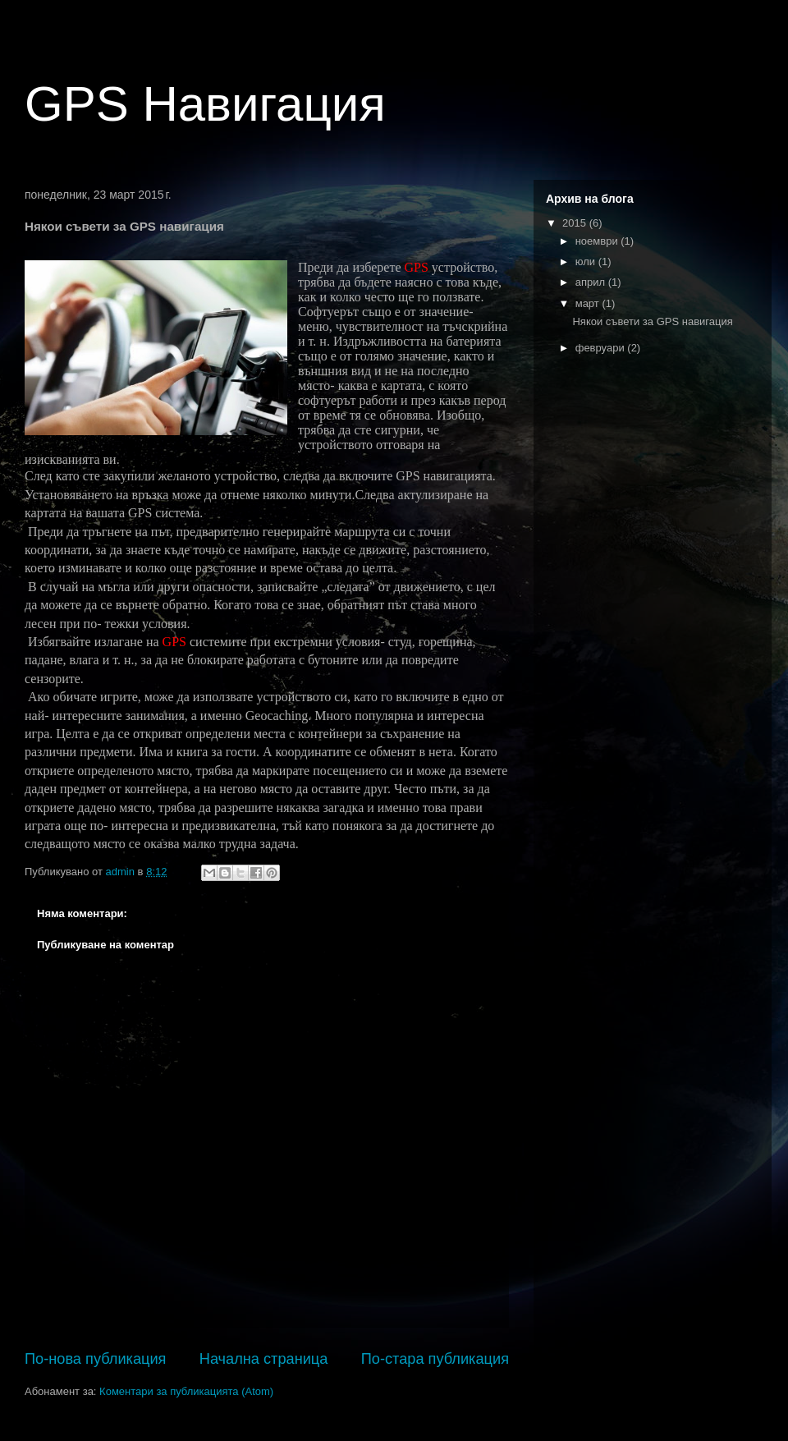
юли (586, 261)
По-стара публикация (435, 1359)
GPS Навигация (205, 103)
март (588, 303)
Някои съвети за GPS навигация (652, 321)
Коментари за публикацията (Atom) (186, 1391)
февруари (601, 348)
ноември (598, 241)
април (591, 282)
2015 (575, 223)
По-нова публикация (95, 1359)
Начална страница (263, 1359)
